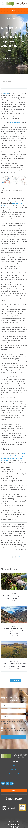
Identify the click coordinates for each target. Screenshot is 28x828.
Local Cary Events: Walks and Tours (15, 728)
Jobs (14, 765)
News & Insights (11, 18)
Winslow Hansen (14, 122)
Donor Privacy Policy (14, 773)
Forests (14, 85)
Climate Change (6, 85)
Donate (14, 10)
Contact (14, 769)
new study (5, 93)
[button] (14, 186)
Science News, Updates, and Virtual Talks (15, 731)
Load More (15, 680)
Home (3, 18)
